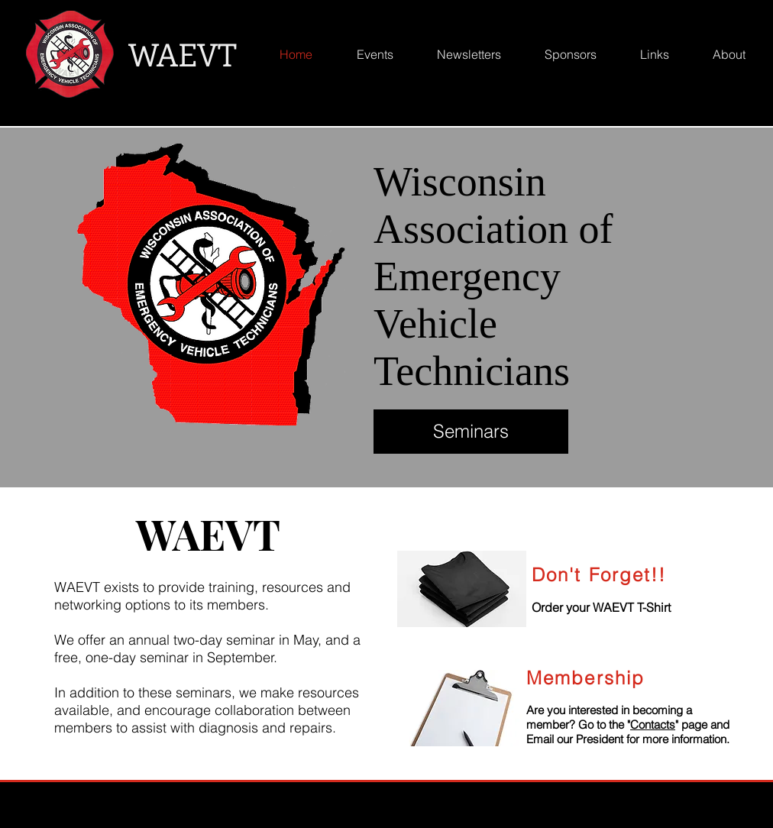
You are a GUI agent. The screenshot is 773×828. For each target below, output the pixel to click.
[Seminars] (471, 431)
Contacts (652, 724)
